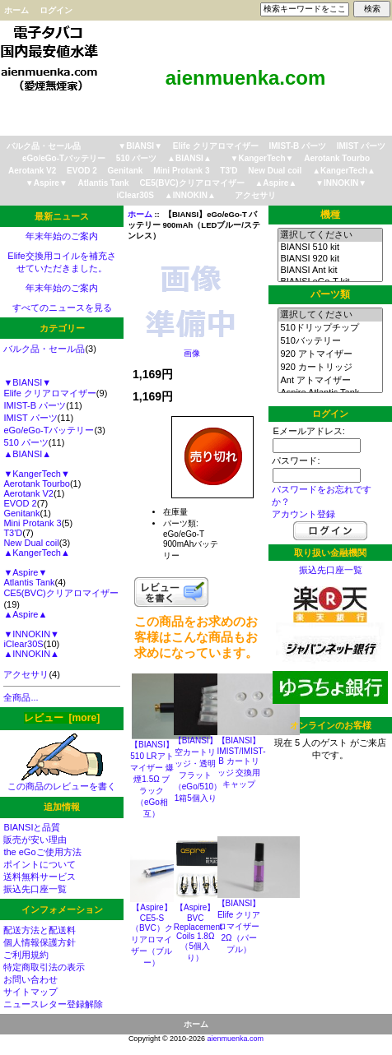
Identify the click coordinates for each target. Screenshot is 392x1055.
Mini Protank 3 (181, 170)
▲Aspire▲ (275, 182)
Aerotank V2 (32, 170)
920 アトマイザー (329, 354)
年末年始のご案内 (62, 236)
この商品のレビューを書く (61, 781)
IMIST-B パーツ (297, 145)
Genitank (125, 170)
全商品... (20, 697)
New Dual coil (274, 170)
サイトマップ (30, 992)
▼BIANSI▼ (140, 145)
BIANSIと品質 (31, 827)
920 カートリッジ (329, 367)
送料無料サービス (39, 876)
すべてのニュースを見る (62, 307)
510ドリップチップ (329, 328)
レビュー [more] (62, 718)
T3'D (228, 170)
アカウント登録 (303, 514)
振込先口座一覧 (35, 889)
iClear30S (135, 195)
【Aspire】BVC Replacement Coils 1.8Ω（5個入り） (198, 932)
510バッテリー (329, 341)
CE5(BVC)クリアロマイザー (191, 182)
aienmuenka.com (236, 1038)
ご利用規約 (26, 955)
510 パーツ (136, 158)
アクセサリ (255, 195)
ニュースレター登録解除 (53, 1004)
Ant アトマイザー (329, 380)
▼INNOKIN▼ (340, 182)
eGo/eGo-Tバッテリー (63, 158)
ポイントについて (39, 864)
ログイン (56, 10)
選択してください (329, 235)
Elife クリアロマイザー (216, 145)
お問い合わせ (30, 979)
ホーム (16, 10)
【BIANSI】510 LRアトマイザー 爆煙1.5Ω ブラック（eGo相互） (152, 779)
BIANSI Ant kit (329, 270)
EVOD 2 (82, 170)
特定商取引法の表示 (44, 967)
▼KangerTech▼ (262, 158)
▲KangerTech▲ (344, 170)
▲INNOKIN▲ (190, 195)
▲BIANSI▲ (189, 158)
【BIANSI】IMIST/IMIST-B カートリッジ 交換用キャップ (241, 762)
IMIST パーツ (361, 145)
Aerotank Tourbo (337, 158)
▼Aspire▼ (47, 182)
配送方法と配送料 (39, 930)
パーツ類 (330, 294)
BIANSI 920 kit (329, 259)
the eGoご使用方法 (42, 852)
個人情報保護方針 (39, 942)
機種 (330, 214)
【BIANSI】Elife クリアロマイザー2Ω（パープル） (239, 926)
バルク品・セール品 (44, 145)
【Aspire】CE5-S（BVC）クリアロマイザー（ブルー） (152, 935)
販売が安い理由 (35, 839)
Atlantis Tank (103, 182)
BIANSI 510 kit (329, 247)
